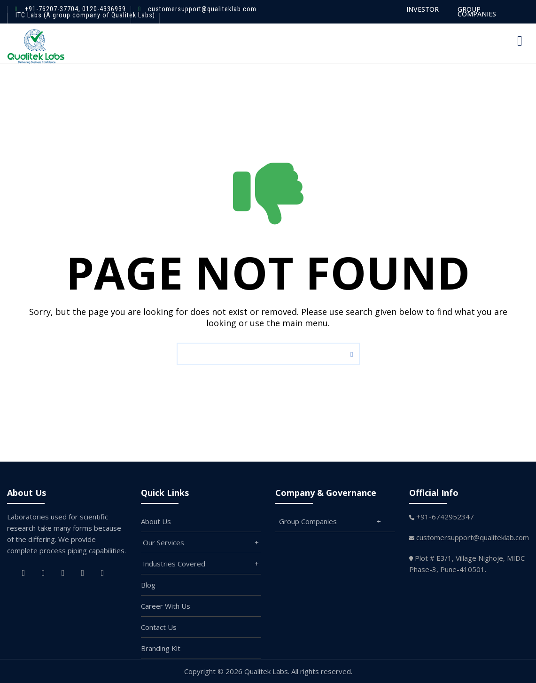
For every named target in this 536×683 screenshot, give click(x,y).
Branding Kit (160, 648)
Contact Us (159, 627)
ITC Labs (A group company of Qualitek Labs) (85, 15)
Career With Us (165, 606)
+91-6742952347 (445, 516)
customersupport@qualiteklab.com (202, 9)
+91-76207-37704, (52, 9)
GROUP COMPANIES (477, 11)
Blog (148, 584)
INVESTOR (422, 9)
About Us (156, 521)
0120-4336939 (103, 9)
